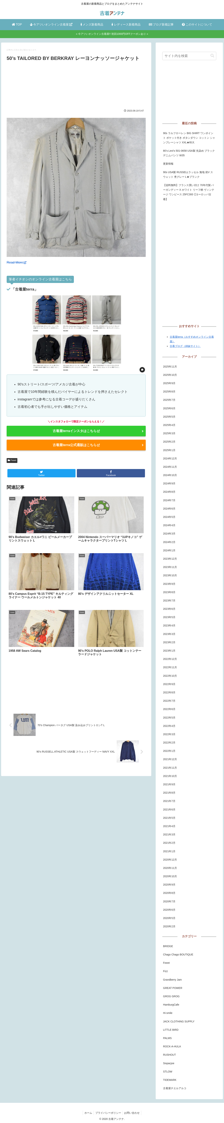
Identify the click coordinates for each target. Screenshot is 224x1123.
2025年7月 (169, 399)
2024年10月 (170, 475)
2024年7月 (169, 500)
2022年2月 (169, 742)
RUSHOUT (169, 1054)
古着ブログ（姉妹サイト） (185, 346)
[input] (189, 56)
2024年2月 (169, 542)
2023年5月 (169, 617)
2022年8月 (169, 692)
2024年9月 (169, 483)
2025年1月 (169, 450)
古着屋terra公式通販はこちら (76, 445)
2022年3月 (169, 734)
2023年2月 (169, 642)
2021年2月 (169, 842)
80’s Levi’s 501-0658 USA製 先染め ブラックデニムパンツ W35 (189, 153)
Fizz (165, 971)
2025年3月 (169, 433)
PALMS (167, 1038)
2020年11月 (170, 867)
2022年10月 (170, 675)
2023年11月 (170, 567)
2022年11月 (170, 667)
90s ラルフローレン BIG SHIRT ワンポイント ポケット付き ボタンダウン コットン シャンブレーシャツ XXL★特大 (189, 138)
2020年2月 (169, 926)
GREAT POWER (172, 988)
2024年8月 (169, 491)
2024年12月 (170, 458)
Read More (16, 262)
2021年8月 (169, 792)
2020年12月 (170, 859)
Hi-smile (167, 1012)
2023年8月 (169, 592)
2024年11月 (170, 466)
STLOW (167, 1071)
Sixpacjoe (168, 1063)
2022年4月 (169, 725)
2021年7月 (169, 801)
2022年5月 (169, 717)
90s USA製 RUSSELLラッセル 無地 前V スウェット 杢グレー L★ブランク (188, 174)
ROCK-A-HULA (172, 1046)
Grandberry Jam (172, 979)
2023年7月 (169, 600)
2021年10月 (170, 776)
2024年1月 (169, 550)
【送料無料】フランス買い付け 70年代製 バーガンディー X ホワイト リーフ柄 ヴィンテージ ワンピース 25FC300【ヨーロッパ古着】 (188, 192)
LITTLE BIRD (170, 1029)
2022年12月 (170, 658)
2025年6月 (169, 408)
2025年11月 (170, 366)
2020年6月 (169, 909)
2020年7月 (169, 901)
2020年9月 (169, 884)
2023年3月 (169, 634)
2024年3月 (169, 533)
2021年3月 (169, 834)
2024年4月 (169, 525)
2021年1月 (169, 851)
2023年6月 (169, 608)
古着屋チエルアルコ (174, 1088)
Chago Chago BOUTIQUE (178, 954)
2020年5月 (169, 918)
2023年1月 (169, 650)
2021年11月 (170, 767)
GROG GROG (171, 996)
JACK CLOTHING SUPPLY (178, 1021)
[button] (212, 56)
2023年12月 (170, 558)
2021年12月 (170, 759)
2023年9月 (169, 583)
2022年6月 (169, 709)
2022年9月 (169, 684)
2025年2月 (169, 441)
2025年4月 (169, 425)
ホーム (87, 1112)
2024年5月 (169, 516)
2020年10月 (170, 876)
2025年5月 (169, 416)
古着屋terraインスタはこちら (76, 431)
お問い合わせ (133, 1112)
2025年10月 (170, 374)
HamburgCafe (171, 1004)
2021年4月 (169, 826)
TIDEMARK (169, 1079)
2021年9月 (169, 784)
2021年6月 (169, 809)
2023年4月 (169, 625)
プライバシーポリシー (108, 1112)
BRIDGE (168, 946)
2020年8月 (169, 892)
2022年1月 (169, 750)
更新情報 (168, 163)
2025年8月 (169, 391)
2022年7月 (169, 700)
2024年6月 (169, 508)
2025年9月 (169, 383)
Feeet (12, 460)
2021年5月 (169, 817)
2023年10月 (170, 575)
